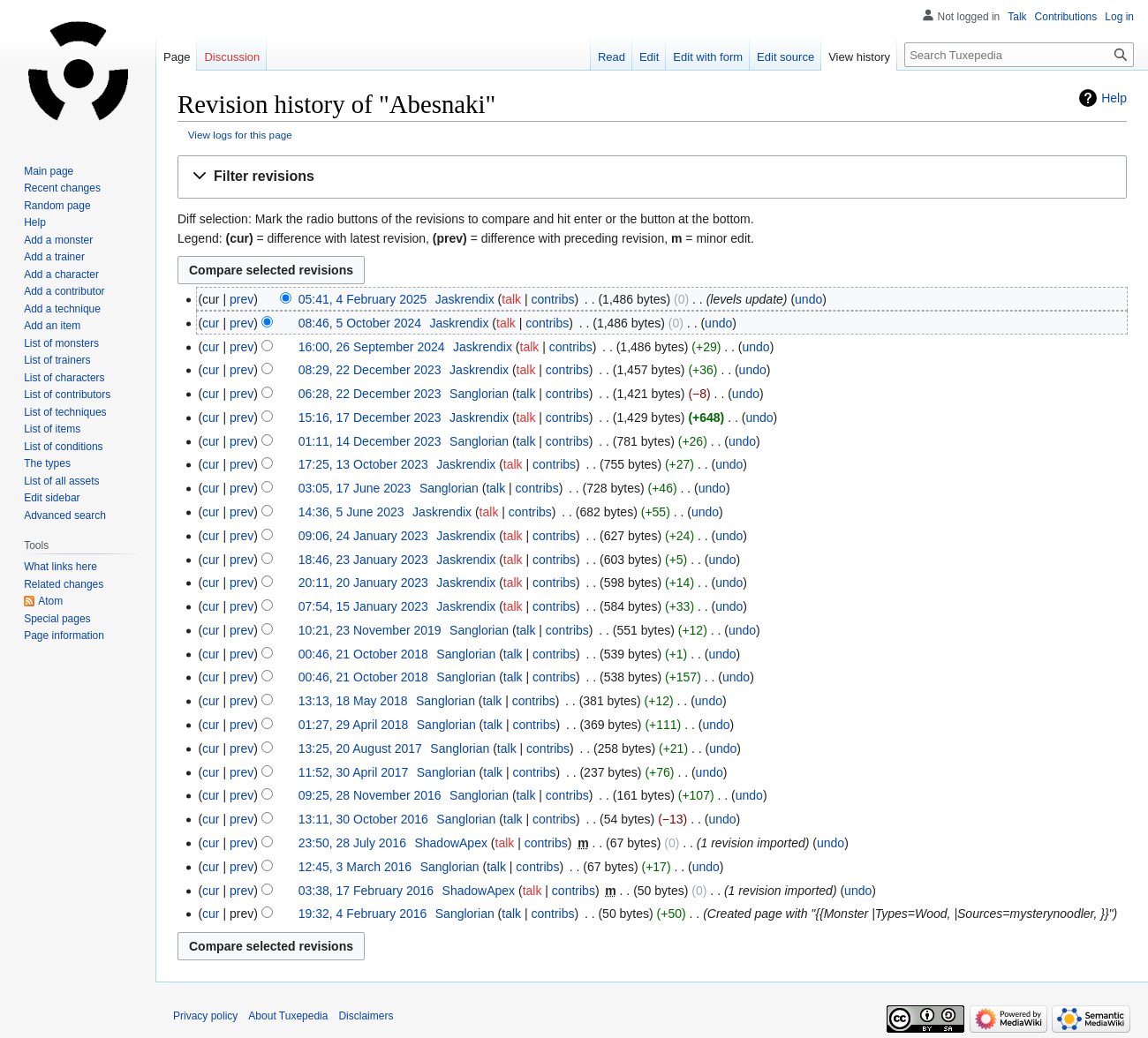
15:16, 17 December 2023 (370, 417)
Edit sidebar (51, 498)
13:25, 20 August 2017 (360, 748)
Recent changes (62, 188)
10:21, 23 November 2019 (370, 630)
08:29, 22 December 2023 (370, 370)
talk (511, 299)
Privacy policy (205, 1016)
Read (611, 57)
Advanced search (65, 515)
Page (176, 57)
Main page (48, 171)
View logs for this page (240, 134)
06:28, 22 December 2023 (370, 394)
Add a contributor (64, 291)
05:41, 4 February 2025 (362, 299)
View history (859, 57)
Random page (57, 205)
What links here (60, 566)
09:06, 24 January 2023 (363, 536)
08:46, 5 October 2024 (359, 323)
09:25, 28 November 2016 (370, 795)
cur (210, 323)
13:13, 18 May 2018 (353, 701)
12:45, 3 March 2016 (355, 867)
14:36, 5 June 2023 (351, 512)
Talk (1017, 17)
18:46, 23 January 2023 (363, 560)
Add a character (61, 274)
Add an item (52, 326)
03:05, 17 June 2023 (355, 488)
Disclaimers (365, 1016)
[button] (652, 177)
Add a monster (58, 240)
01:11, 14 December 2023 (370, 441)
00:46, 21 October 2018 (363, 654)
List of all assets (61, 481)
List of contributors (67, 394)
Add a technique (62, 309)
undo (808, 299)
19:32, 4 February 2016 (362, 913)
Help (1114, 98)
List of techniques (65, 412)
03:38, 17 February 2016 (366, 891)
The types (47, 463)
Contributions (1066, 17)
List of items (52, 429)
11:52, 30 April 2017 (353, 772)
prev (241, 299)
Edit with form (708, 57)
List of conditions (63, 446)
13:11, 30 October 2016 (363, 819)
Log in (1119, 17)
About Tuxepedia (288, 1016)
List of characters (64, 378)
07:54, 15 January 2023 (363, 606)
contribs (552, 299)
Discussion (232, 57)
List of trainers (57, 360)
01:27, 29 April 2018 (353, 725)
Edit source (785, 57)
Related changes (63, 584)
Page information (64, 635)
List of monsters (61, 343)
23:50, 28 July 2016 (352, 843)
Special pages (57, 619)
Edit (649, 57)
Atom (50, 601)
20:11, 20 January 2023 (363, 582)
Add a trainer (54, 257)
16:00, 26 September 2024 (371, 347)
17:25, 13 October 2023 (363, 464)
